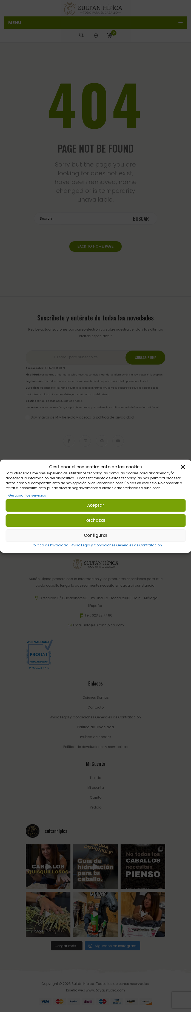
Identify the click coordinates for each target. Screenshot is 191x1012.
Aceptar (95, 505)
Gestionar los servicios (27, 495)
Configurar (95, 535)
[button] (183, 467)
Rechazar (95, 520)
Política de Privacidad (50, 545)
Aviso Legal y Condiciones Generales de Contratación (116, 545)
